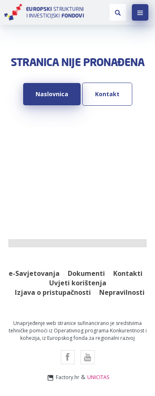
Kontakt (107, 94)
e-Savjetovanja (34, 273)
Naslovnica (52, 94)
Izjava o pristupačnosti (53, 292)
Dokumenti (86, 273)
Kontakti (128, 273)
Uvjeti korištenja (77, 282)
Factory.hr (62, 378)
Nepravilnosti (122, 292)
